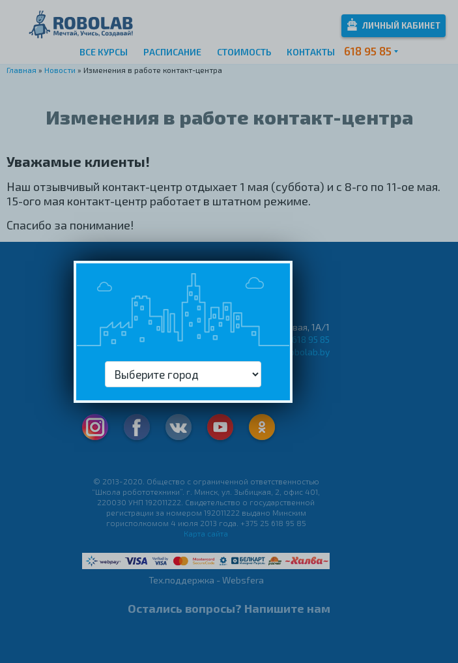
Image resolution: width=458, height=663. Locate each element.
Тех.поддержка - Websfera (206, 579)
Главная (21, 69)
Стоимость (244, 51)
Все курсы (103, 51)
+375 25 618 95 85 (294, 339)
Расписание (172, 51)
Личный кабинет (393, 24)
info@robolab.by (296, 351)
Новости (60, 69)
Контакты (311, 51)
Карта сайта (206, 533)
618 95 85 (368, 50)
